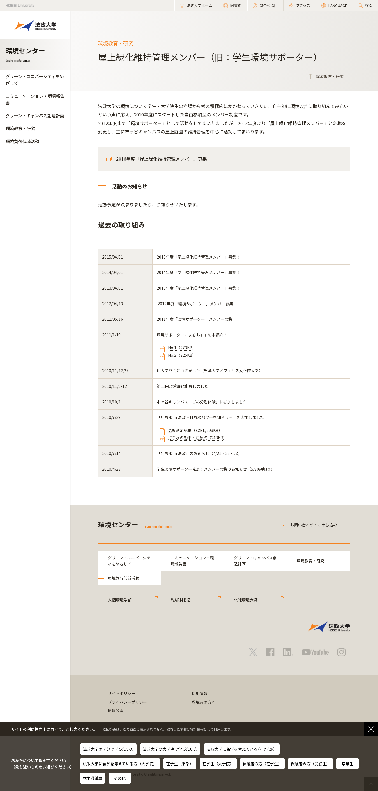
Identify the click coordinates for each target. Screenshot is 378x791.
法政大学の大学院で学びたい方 (170, 749)
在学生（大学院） (218, 763)
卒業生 (347, 763)
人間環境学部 (120, 600)
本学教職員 (92, 778)
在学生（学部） (179, 763)
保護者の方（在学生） (262, 763)
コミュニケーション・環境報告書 (35, 99)
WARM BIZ (180, 600)
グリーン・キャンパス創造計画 (35, 115)
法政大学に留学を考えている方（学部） (242, 749)
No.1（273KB (180, 347)
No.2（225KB (180, 355)
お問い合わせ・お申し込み (313, 524)
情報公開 (115, 710)
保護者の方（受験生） (310, 763)
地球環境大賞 (246, 600)
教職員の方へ (203, 702)
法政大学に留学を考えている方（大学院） (120, 763)
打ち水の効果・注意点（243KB (195, 437)
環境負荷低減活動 (22, 141)
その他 (120, 778)
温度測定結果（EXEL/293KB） (195, 430)
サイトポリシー (121, 693)
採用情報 (199, 693)
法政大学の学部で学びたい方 (108, 749)
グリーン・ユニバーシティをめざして (35, 79)
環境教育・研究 (20, 128)
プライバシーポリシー (127, 702)
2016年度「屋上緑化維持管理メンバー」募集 (161, 158)
